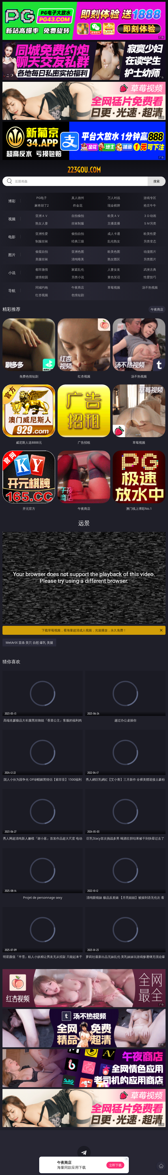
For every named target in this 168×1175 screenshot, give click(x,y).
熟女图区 (114, 259)
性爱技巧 (150, 277)
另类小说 (77, 277)
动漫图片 (150, 251)
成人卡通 (114, 233)
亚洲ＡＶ (41, 216)
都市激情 (41, 269)
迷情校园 (41, 277)
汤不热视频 (150, 287)
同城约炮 (41, 287)
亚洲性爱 (41, 233)
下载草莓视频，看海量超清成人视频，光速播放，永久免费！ (102, 630)
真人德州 (77, 198)
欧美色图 (114, 251)
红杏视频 (41, 295)
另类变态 (150, 241)
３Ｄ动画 (150, 216)
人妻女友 (114, 269)
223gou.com (84, 169)
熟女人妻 (41, 223)
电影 (11, 236)
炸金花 (77, 205)
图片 (11, 254)
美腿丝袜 (41, 259)
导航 (11, 290)
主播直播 (114, 223)
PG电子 (41, 198)
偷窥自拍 (41, 251)
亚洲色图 (77, 251)
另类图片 (150, 259)
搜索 (156, 181)
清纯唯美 (77, 259)
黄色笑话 (114, 277)
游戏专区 (150, 198)
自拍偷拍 (77, 216)
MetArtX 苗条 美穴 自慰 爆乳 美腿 (29, 642)
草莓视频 (114, 287)
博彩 (11, 201)
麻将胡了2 (41, 205)
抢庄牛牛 (150, 205)
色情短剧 (77, 295)
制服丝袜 (41, 241)
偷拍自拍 (77, 233)
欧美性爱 (150, 233)
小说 (11, 272)
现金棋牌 (114, 205)
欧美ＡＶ (114, 216)
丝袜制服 (77, 223)
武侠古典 (150, 269)
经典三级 (77, 241)
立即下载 (115, 1165)
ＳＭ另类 (150, 223)
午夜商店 (77, 287)
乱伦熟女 (114, 241)
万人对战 (114, 198)
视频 (11, 218)
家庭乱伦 (77, 269)
